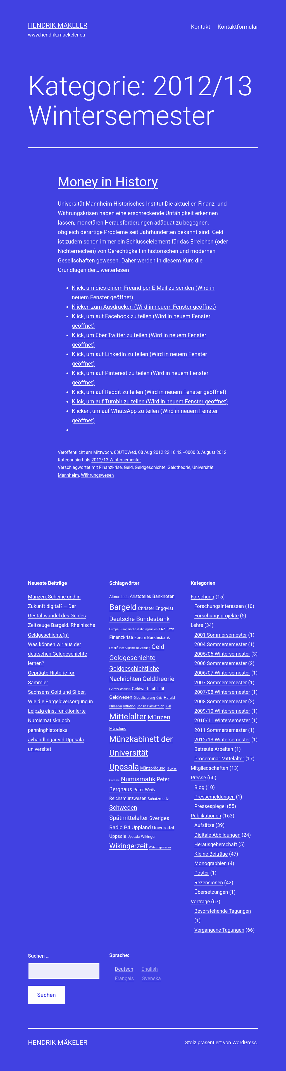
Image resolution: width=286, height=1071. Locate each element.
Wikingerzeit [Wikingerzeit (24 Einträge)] (128, 846)
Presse (198, 777)
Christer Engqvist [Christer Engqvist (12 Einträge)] (155, 608)
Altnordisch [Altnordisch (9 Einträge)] (118, 596)
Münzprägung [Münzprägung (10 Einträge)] (152, 768)
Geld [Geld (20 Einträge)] (157, 647)
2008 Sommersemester (220, 701)
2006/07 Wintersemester (222, 673)
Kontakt (200, 26)
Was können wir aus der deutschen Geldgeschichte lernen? (57, 653)
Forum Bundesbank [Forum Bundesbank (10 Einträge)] (152, 637)
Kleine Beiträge (211, 854)
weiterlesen (115, 270)
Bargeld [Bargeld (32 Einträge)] (123, 607)
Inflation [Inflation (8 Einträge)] (129, 706)
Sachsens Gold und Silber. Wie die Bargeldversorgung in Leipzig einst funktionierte (60, 701)
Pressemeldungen (214, 797)
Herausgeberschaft (215, 844)
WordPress (244, 1042)
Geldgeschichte (150, 467)
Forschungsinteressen (219, 606)
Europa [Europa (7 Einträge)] (113, 629)
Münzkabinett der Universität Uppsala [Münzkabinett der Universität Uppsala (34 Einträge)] (141, 753)
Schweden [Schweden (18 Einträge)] (123, 807)
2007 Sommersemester (220, 682)
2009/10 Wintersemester (222, 711)
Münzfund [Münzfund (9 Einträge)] (117, 728)
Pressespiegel (210, 806)
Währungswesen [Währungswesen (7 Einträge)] (160, 847)
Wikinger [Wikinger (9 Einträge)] (148, 836)
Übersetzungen (211, 892)
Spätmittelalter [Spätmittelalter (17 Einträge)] (128, 817)
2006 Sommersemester (220, 663)
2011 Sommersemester (220, 730)
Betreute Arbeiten (213, 749)
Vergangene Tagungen (219, 930)
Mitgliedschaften (209, 768)
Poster (201, 873)
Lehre (197, 625)
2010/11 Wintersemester (222, 720)
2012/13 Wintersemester (116, 460)
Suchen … (38, 956)
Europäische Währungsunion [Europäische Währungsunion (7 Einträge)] (139, 629)
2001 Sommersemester (220, 635)
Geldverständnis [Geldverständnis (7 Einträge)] (120, 689)
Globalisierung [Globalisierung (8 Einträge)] (144, 698)
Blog (199, 787)
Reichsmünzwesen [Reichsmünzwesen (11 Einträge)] (127, 798)
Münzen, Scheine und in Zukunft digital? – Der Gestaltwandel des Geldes (57, 606)
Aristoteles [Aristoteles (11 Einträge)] (140, 596)
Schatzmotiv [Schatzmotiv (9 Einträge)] (157, 798)
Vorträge (200, 901)
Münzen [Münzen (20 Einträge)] (159, 717)
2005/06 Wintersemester (222, 654)
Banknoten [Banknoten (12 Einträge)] (163, 596)
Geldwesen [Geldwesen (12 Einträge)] (120, 697)
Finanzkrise (110, 467)
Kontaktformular (238, 26)
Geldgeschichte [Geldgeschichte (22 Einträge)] (132, 658)
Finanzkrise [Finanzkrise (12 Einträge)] (121, 637)
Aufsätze (204, 825)
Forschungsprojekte (216, 616)
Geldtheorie (179, 467)
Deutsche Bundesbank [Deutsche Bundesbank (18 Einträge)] (139, 618)
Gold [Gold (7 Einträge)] (159, 698)
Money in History (108, 182)
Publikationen (206, 816)
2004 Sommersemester (220, 644)
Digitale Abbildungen (217, 835)
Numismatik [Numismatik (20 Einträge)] (138, 779)
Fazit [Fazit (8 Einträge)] (170, 629)
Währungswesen (97, 475)
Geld (128, 467)
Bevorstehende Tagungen (222, 911)
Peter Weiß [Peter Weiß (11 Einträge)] (144, 789)
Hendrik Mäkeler (57, 25)
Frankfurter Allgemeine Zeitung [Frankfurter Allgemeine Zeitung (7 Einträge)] (129, 648)
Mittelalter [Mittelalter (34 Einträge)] (127, 716)
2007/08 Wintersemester (222, 692)
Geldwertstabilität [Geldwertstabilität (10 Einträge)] (148, 688)
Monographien (210, 863)
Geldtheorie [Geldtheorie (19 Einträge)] (158, 678)
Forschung (202, 597)
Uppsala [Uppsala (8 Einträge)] (134, 837)
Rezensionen (208, 882)
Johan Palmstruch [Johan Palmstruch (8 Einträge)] (150, 706)
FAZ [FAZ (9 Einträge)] (162, 629)
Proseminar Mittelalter (219, 758)
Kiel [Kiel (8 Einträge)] (168, 706)
